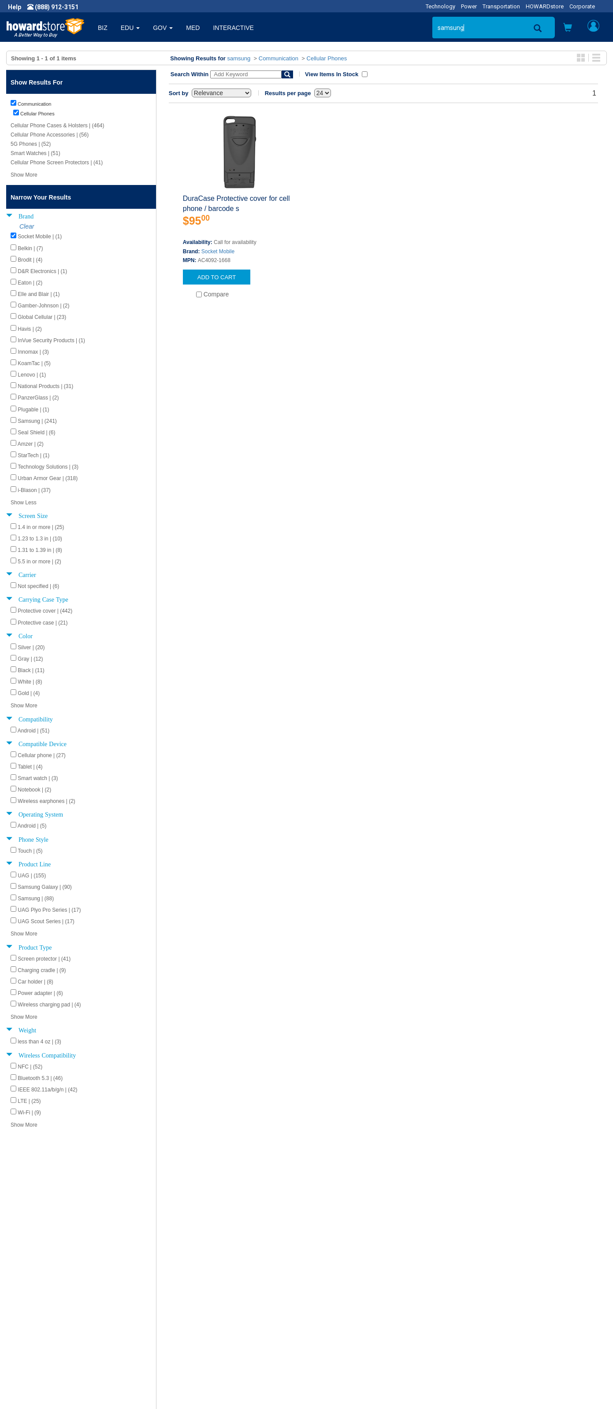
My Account (329, 1305)
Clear (26, 226)
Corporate (582, 6)
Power (469, 6)
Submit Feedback (187, 1305)
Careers (25, 1314)
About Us (26, 1297)
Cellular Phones (327, 58)
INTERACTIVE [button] (233, 27)
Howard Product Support (197, 1297)
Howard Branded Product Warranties (214, 1314)
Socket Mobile (217, 251)
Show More (24, 175)
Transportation (501, 6)
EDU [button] (130, 27)
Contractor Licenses (41, 1341)
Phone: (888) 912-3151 (495, 1314)
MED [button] (193, 27)
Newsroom (29, 1305)
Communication (278, 58)
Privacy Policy (33, 1323)
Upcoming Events (187, 1332)
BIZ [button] (103, 27)
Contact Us (328, 1297)
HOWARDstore (545, 6)
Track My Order (334, 1314)
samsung (239, 58)
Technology (440, 6)
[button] (568, 28)
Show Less (24, 502)
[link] (470, 1387)
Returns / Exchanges (342, 1323)
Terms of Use (32, 1332)
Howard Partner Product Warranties (213, 1323)
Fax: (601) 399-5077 (490, 1323)
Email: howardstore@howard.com (510, 1332)
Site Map (325, 1332)
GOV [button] (163, 27)
